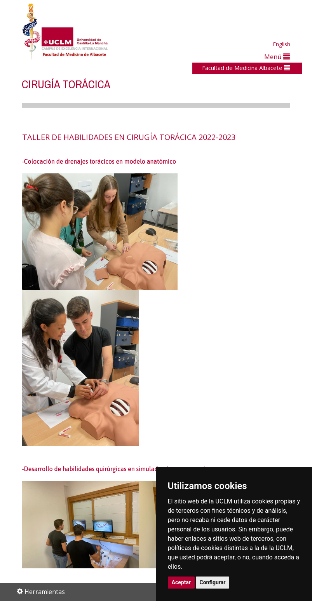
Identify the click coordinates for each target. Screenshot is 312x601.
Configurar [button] (213, 582)
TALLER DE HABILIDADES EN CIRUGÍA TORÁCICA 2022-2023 (128, 137)
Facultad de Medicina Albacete (246, 68)
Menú (277, 56)
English (281, 44)
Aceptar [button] (181, 582)
